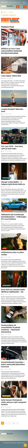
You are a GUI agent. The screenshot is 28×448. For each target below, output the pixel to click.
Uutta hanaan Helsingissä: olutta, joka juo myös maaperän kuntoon (13, 402)
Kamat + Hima (5, 20)
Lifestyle (11, 12)
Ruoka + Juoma (5, 21)
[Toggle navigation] (17, 6)
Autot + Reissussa (6, 18)
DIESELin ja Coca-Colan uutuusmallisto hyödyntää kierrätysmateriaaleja (11, 51)
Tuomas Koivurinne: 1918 (14, 2)
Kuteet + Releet (13, 20)
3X (3, 358)
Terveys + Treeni (15, 21)
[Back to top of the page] (25, 445)
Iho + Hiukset (15, 18)
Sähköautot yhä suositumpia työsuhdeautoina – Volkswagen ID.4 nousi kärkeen (13, 217)
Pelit (4, 321)
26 (13, 423)
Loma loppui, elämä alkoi (11, 76)
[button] (23, 2)
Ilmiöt (4, 248)
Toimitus (4, 78)
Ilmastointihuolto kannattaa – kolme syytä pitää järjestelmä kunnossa (13, 364)
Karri (3, 114)
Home (4, 12)
